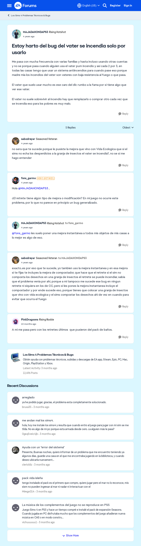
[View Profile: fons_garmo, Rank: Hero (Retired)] (15, 180)
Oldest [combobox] (128, 128)
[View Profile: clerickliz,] (15, 450)
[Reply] (123, 113)
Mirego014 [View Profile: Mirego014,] (28, 491)
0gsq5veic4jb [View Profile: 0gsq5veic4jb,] (30, 434)
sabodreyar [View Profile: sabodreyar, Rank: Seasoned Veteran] (28, 139)
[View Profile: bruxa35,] (15, 400)
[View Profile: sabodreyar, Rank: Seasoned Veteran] (15, 141)
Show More (70, 535)
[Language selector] (88, 5)
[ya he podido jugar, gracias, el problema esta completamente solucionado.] (75, 402)
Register (115, 5)
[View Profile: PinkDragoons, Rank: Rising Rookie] (15, 321)
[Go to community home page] (25, 5)
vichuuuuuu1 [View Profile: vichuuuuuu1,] (29, 522)
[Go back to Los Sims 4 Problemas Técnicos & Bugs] (76, 355)
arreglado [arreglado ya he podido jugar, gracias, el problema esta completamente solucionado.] (28, 397)
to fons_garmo (74, 223)
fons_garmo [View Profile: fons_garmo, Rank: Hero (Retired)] (28, 178)
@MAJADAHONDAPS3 (33, 188)
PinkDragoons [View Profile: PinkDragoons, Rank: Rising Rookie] (29, 319)
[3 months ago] (40, 407)
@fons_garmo (21, 233)
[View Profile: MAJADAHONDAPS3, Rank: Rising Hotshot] (16, 34)
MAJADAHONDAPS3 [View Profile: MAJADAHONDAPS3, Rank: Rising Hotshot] (35, 32)
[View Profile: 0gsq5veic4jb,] (15, 423)
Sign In (128, 5)
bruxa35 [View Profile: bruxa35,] (26, 407)
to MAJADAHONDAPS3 (72, 258)
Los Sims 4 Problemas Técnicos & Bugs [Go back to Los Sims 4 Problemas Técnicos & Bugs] (28, 15)
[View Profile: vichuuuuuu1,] (15, 507)
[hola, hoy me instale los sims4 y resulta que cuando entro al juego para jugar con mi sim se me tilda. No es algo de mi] (75, 427)
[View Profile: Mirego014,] (15, 481)
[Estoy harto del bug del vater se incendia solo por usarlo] (39, 143)
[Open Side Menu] (9, 5)
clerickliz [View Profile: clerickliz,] (27, 464)
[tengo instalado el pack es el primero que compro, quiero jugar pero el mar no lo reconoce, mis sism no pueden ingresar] (75, 485)
